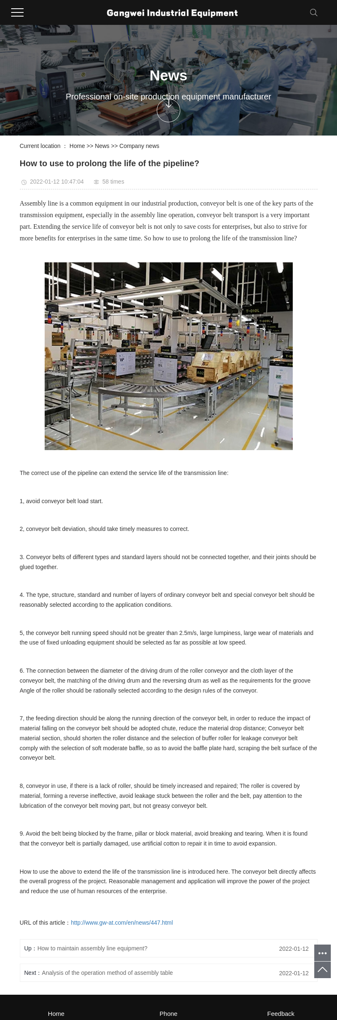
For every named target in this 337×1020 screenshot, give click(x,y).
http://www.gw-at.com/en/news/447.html (122, 922)
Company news (140, 146)
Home (77, 146)
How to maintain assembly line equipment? (92, 948)
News (102, 146)
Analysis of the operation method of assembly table (107, 972)
